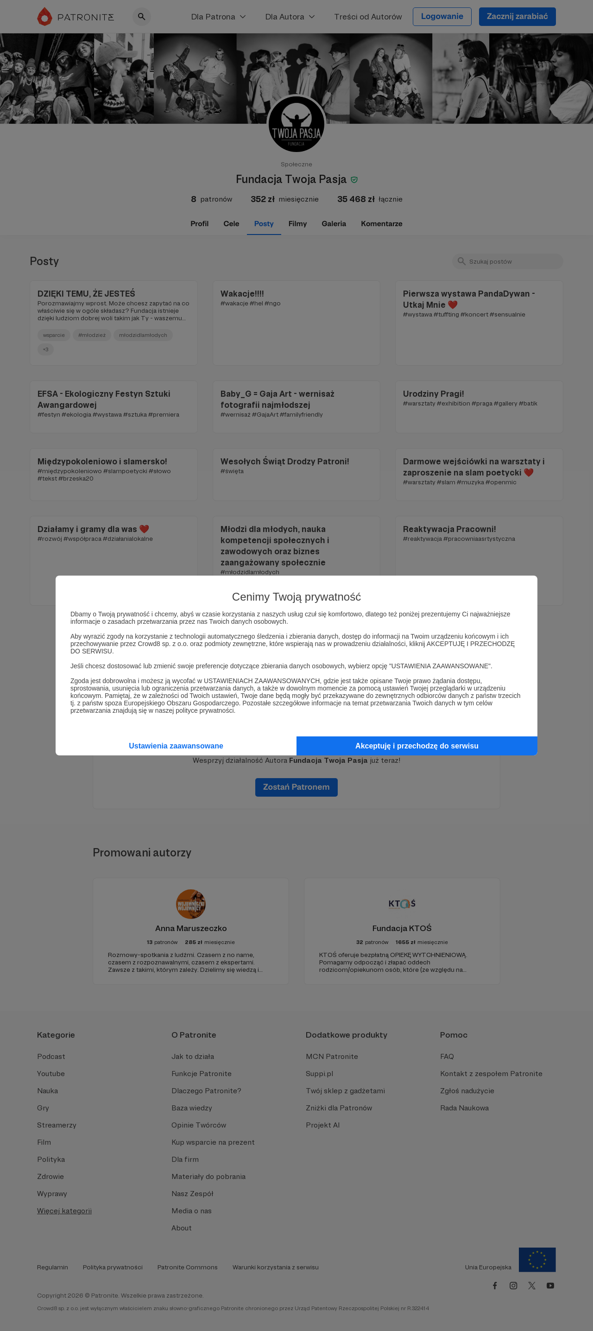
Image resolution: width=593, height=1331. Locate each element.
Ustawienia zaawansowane (176, 746)
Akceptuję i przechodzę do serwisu (417, 746)
